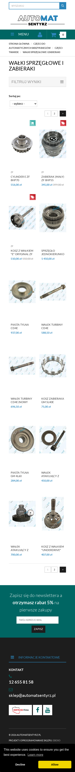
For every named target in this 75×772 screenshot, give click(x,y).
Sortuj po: (15, 96)
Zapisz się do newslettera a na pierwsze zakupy (36, 602)
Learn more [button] (35, 754)
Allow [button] (54, 764)
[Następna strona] (63, 113)
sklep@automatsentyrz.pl (32, 695)
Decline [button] (20, 764)
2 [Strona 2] (54, 113)
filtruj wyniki (37, 82)
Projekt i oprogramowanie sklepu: (34, 740)
